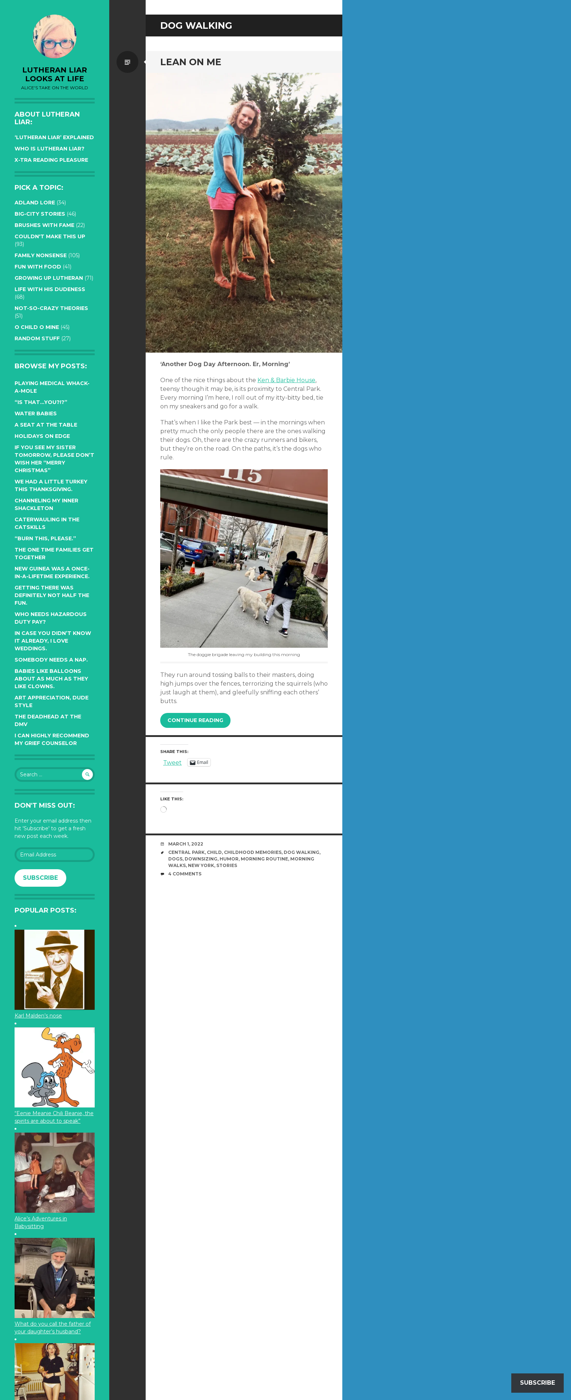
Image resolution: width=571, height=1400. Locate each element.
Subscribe (40, 877)
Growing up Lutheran (49, 278)
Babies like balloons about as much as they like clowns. (51, 679)
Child (214, 852)
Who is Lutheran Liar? (49, 148)
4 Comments (184, 874)
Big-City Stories (40, 214)
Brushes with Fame (44, 225)
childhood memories (252, 852)
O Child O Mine (37, 327)
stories (226, 865)
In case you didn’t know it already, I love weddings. (53, 641)
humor (229, 859)
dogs (175, 859)
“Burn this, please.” (45, 538)
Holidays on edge (42, 436)
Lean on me (190, 61)
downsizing (201, 859)
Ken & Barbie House (286, 380)
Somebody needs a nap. (51, 659)
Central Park (186, 852)
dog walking (301, 852)
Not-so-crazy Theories (51, 308)
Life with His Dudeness (50, 289)
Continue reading (195, 720)
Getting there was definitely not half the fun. (52, 595)
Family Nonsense (41, 255)
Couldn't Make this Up (50, 236)
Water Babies (36, 413)
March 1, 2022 (185, 844)
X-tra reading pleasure (51, 160)
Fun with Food (38, 266)
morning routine (264, 859)
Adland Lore (35, 202)
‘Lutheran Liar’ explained (54, 137)
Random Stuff (37, 338)
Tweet (172, 762)
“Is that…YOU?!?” (41, 402)
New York (201, 865)
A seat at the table (46, 424)
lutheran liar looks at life (54, 74)
